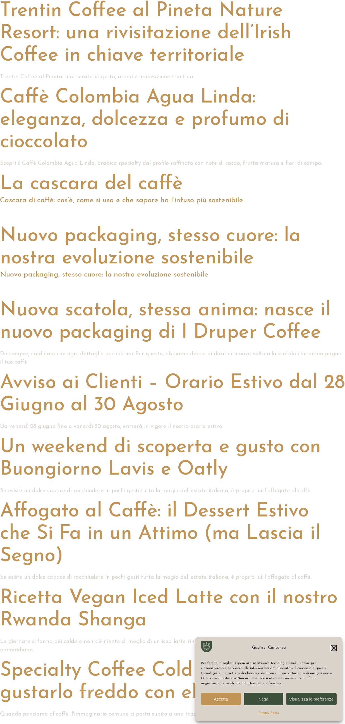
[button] (334, 648)
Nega (263, 699)
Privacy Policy (268, 713)
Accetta (221, 699)
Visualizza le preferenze (311, 699)
